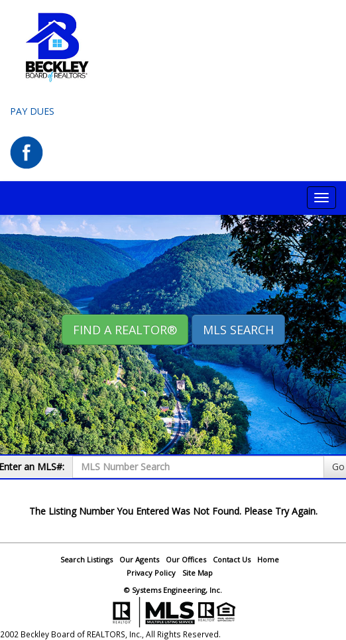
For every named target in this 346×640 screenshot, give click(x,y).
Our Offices (186, 559)
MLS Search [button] (238, 330)
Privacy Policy (151, 573)
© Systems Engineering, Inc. (173, 590)
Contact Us (232, 559)
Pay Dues (32, 111)
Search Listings (86, 559)
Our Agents (139, 559)
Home (268, 559)
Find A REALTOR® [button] (125, 330)
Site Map (197, 573)
